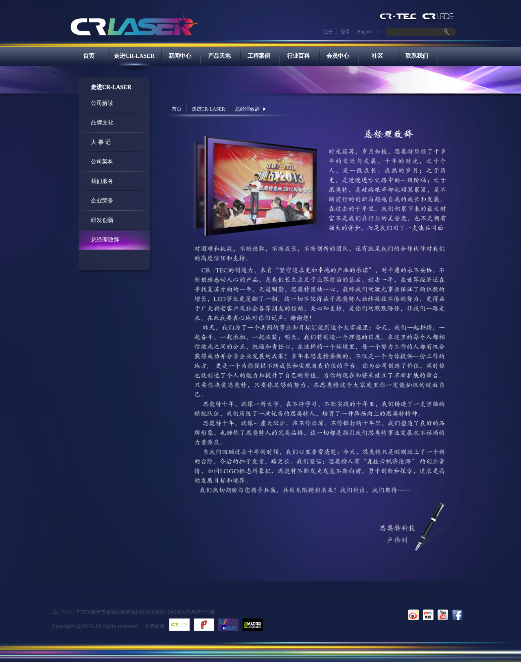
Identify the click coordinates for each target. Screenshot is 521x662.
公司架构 (102, 162)
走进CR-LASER (134, 56)
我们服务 (102, 181)
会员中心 (337, 56)
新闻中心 (180, 56)
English (365, 32)
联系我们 (416, 56)
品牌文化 (102, 123)
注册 (328, 32)
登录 (345, 32)
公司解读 (102, 103)
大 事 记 (101, 142)
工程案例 (258, 56)
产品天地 (219, 56)
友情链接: (154, 626)
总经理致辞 (105, 240)
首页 (88, 56)
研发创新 (102, 220)
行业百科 (298, 56)
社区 (377, 56)
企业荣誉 (102, 201)
